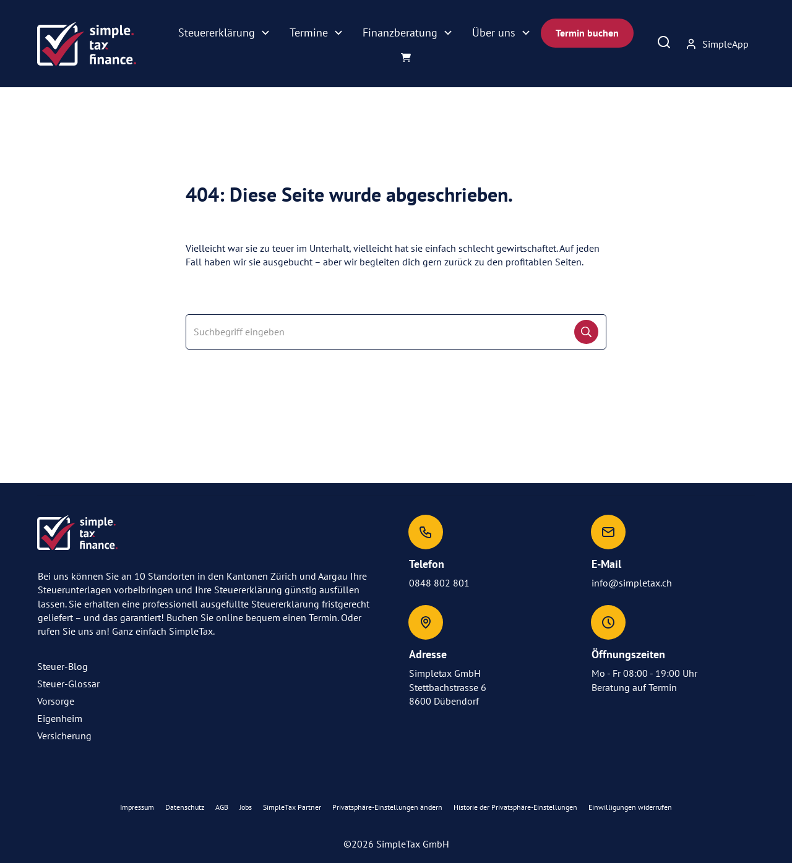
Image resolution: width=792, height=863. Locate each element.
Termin (662, 687)
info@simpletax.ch (632, 583)
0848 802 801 (439, 583)
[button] (387, 807)
